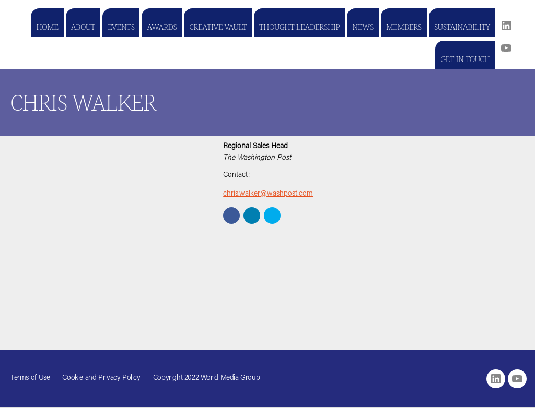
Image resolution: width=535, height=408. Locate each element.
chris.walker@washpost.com (268, 194)
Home (47, 26)
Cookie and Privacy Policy (101, 378)
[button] (231, 215)
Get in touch (465, 59)
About (83, 26)
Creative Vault (217, 26)
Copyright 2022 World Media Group (206, 378)
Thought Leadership (299, 26)
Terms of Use (30, 378)
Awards (162, 26)
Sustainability (462, 26)
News (363, 26)
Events (121, 26)
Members (404, 26)
